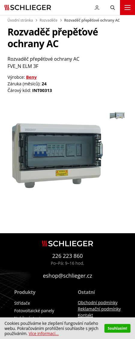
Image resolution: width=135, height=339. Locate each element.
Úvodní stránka (20, 20)
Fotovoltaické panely (34, 310)
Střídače (22, 303)
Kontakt (85, 315)
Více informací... (43, 333)
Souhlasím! (117, 328)
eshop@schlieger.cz (67, 275)
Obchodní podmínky (98, 302)
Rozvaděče (48, 20)
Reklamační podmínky (99, 309)
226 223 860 (67, 255)
